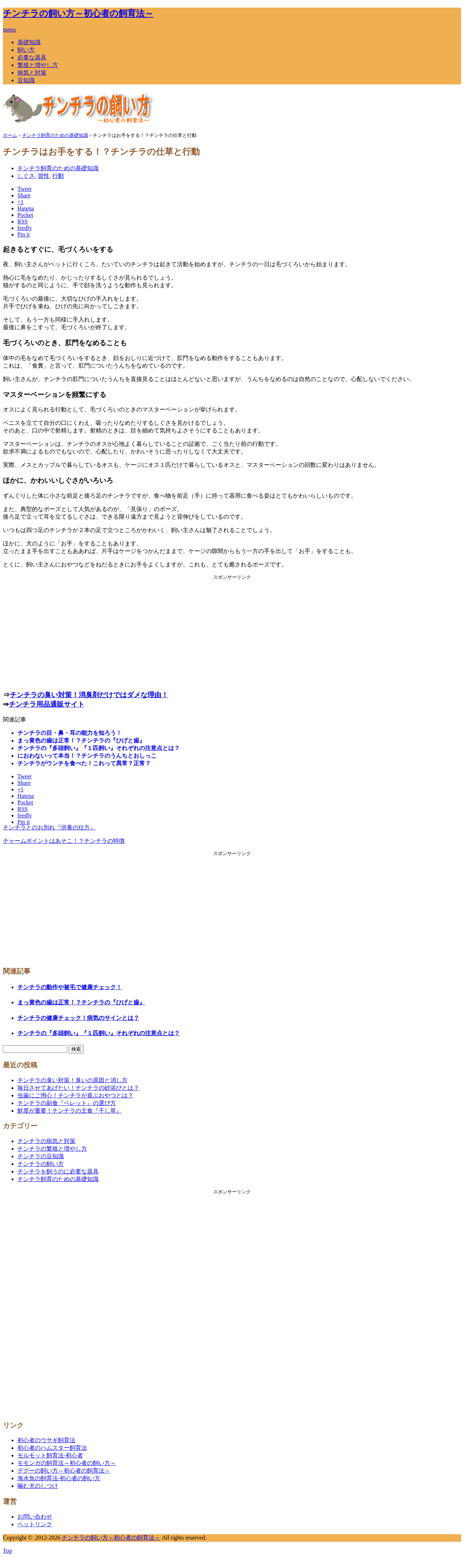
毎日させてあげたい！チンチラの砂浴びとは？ (78, 1088)
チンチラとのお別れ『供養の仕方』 (49, 827)
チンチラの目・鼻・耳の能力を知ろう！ (69, 733)
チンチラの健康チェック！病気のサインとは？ (78, 1018)
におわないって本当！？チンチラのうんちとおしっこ (87, 756)
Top (7, 1551)
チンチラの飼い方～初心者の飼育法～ (78, 13)
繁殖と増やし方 (37, 65)
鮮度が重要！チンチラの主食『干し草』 (69, 1111)
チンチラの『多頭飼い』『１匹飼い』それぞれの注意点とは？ (98, 748)
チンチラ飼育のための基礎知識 (58, 168)
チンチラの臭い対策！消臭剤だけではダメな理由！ (89, 695)
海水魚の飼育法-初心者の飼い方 (58, 1478)
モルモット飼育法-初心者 (50, 1455)
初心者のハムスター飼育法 (52, 1448)
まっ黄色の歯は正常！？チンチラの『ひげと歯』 (81, 740)
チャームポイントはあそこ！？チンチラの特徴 (64, 841)
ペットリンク (34, 1524)
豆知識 (26, 80)
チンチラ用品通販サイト (46, 704)
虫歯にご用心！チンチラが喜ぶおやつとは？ (75, 1095)
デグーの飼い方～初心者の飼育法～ (63, 1471)
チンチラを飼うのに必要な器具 (58, 1171)
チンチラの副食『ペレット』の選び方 (66, 1103)
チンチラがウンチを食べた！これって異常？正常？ (84, 763)
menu (9, 29)
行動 (58, 176)
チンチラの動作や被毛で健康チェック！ (69, 987)
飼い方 (26, 50)
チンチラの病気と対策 (46, 1141)
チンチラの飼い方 (40, 1164)
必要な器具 (31, 57)
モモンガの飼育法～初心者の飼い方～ (66, 1463)
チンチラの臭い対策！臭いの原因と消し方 (72, 1080)
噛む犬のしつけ (37, 1486)
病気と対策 (31, 73)
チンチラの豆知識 (40, 1156)
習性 (43, 176)
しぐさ (26, 176)
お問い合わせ (34, 1517)
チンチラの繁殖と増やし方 (52, 1149)
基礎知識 (29, 42)
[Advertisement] (232, 631)
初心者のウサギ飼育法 (46, 1440)
